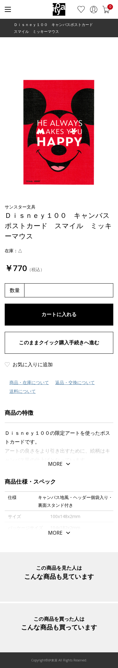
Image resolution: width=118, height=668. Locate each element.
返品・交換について (75, 382)
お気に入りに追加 (33, 364)
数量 (15, 290)
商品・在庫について (29, 382)
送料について (22, 391)
